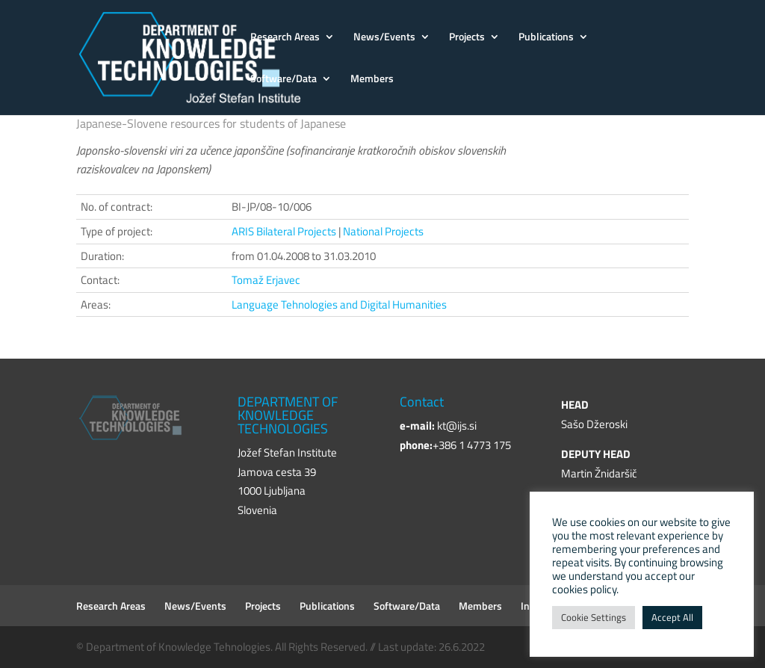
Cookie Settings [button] (593, 617)
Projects (467, 37)
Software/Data (283, 79)
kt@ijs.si (457, 425)
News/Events (384, 37)
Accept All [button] (672, 617)
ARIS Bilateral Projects (284, 231)
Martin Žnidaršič (599, 473)
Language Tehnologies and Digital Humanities (339, 304)
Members (372, 79)
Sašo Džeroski (594, 424)
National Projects (383, 231)
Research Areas (285, 37)
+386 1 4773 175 (472, 445)
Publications (546, 37)
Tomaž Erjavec (266, 279)
